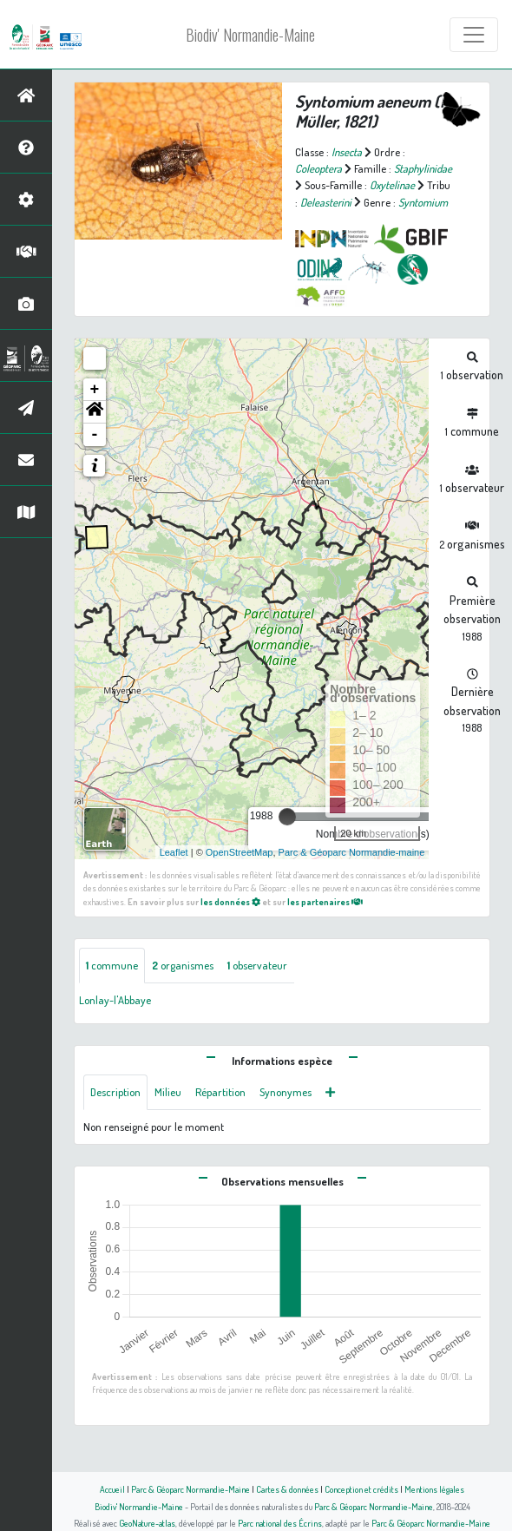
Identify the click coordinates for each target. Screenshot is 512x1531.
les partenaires (325, 901)
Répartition (220, 1092)
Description (115, 1092)
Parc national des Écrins (280, 1522)
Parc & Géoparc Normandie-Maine (190, 1489)
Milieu (167, 1092)
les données (230, 901)
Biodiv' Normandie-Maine (250, 34)
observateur (257, 965)
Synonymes (285, 1092)
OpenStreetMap (239, 852)
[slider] (287, 816)
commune (112, 965)
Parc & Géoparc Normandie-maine (352, 852)
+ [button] (95, 389)
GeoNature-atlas (147, 1522)
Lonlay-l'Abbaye (115, 1000)
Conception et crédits (361, 1489)
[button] (94, 412)
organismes (182, 965)
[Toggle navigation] (474, 34)
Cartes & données (287, 1489)
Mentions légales (434, 1489)
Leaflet (174, 852)
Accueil (112, 1489)
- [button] (95, 434)
